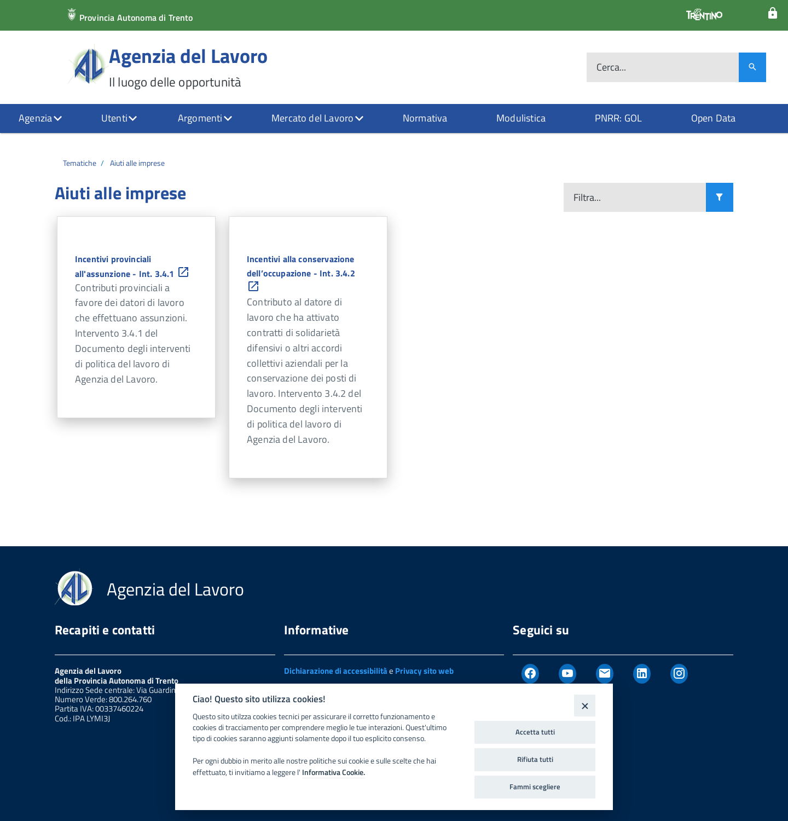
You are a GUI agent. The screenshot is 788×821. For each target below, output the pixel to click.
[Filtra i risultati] (719, 197)
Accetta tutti (535, 731)
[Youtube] (567, 674)
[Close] (584, 705)
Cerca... (611, 67)
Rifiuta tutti (535, 759)
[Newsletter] (604, 674)
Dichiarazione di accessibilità (335, 670)
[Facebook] (530, 674)
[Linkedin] (642, 674)
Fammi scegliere (534, 786)
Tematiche (79, 163)
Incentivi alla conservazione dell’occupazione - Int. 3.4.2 (301, 273)
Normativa (425, 118)
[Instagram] (679, 674)
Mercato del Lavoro (312, 118)
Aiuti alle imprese (137, 163)
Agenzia (35, 118)
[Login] (772, 13)
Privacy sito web (424, 670)
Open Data (713, 118)
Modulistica (521, 118)
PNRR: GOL (618, 118)
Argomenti (200, 118)
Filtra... (587, 197)
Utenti (114, 118)
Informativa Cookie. (333, 772)
